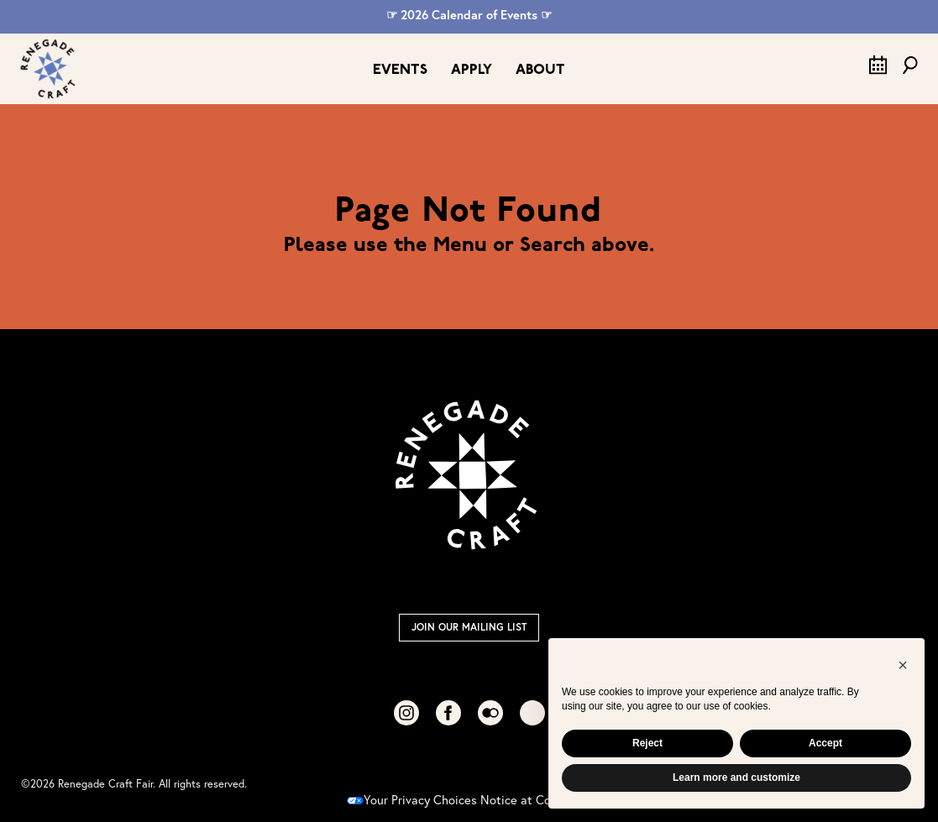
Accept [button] (825, 743)
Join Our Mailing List (469, 626)
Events (400, 70)
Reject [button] (647, 743)
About (540, 70)
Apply (471, 70)
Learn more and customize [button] (736, 777)
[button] (902, 665)
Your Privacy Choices (412, 800)
